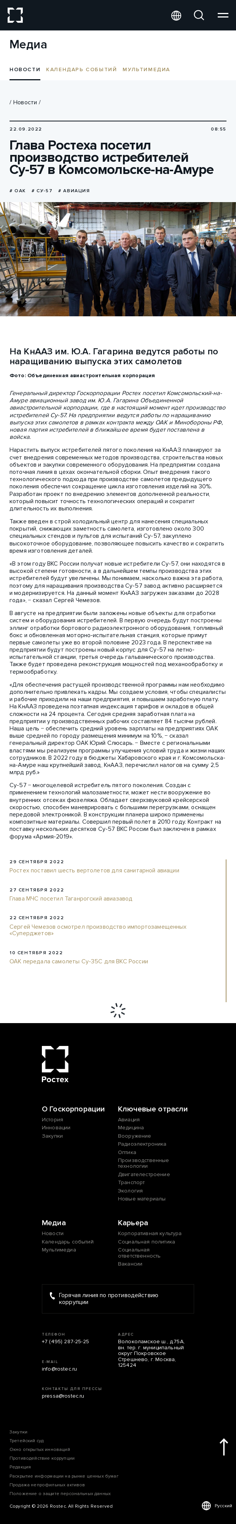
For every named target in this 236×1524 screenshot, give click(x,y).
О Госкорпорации (73, 1109)
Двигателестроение (144, 1174)
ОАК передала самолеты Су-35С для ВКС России (79, 961)
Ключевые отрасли (153, 1109)
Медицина (131, 1127)
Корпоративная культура (150, 1233)
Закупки (52, 1136)
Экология (130, 1191)
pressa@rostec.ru (63, 1396)
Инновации (56, 1127)
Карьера (133, 1223)
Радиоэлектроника (142, 1144)
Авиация (129, 1119)
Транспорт (131, 1182)
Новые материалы (142, 1199)
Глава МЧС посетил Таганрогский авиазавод (71, 899)
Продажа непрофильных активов (47, 1485)
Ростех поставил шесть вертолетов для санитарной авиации (94, 870)
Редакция (20, 1467)
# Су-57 (42, 190)
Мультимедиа (146, 69)
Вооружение (134, 1136)
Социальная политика (146, 1242)
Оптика (127, 1152)
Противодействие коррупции (42, 1458)
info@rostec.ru (59, 1369)
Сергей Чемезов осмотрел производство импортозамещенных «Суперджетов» (98, 930)
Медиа (54, 1223)
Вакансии (130, 1264)
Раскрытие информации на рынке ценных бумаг (64, 1476)
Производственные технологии (143, 1163)
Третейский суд (26, 1440)
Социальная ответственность (139, 1253)
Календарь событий (81, 69)
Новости (25, 102)
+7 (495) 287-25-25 (65, 1341)
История (52, 1119)
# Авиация (74, 190)
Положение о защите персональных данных (60, 1493)
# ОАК (18, 190)
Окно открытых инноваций (40, 1449)
